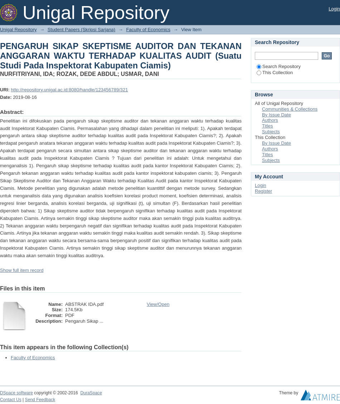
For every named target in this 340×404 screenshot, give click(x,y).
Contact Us (10, 399)
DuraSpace (91, 392)
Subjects (271, 131)
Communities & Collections (289, 109)
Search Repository (279, 66)
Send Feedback (40, 399)
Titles (267, 126)
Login (334, 8)
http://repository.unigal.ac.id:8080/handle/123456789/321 (69, 89)
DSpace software (16, 392)
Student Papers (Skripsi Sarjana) (81, 29)
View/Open (158, 304)
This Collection (275, 72)
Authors (270, 120)
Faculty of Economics (148, 29)
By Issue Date (276, 114)
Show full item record (21, 270)
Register (263, 191)
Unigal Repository (18, 29)
